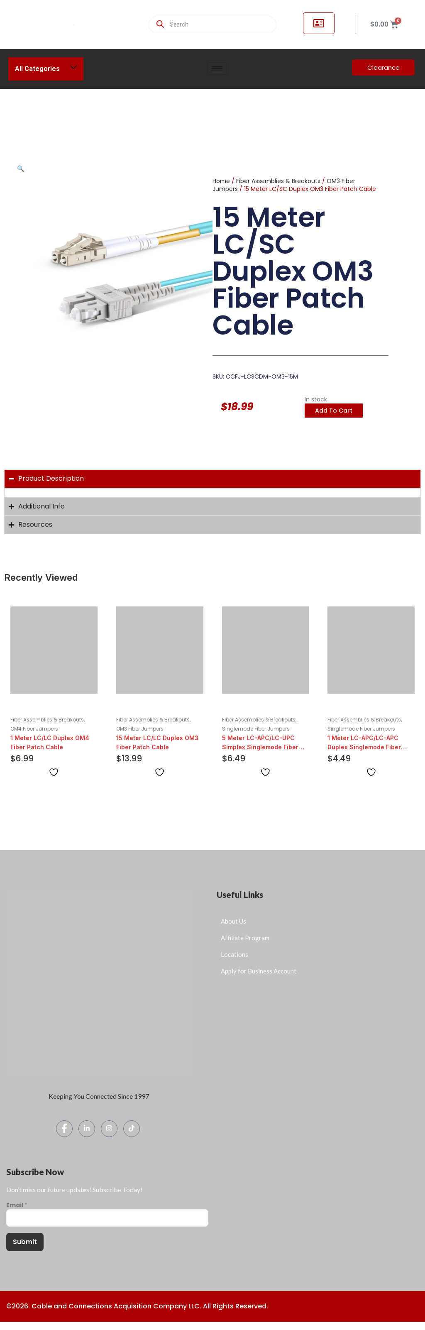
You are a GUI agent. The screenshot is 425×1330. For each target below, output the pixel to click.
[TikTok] (131, 1128)
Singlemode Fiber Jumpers (256, 728)
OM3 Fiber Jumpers (140, 728)
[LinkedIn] (86, 1128)
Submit (25, 1241)
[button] (20, 168)
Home (221, 181)
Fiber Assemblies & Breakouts (278, 181)
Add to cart (333, 410)
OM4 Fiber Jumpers (34, 728)
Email (16, 1205)
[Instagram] (109, 1128)
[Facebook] (64, 1128)
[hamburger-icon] (217, 69)
